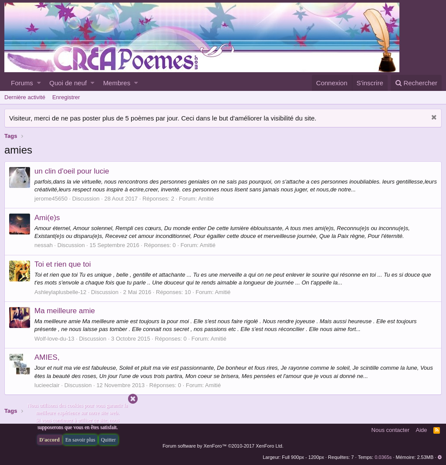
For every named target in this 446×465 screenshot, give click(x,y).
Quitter (108, 440)
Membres (117, 83)
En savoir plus (80, 440)
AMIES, (47, 357)
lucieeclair (47, 385)
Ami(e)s (47, 218)
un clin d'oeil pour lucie (71, 171)
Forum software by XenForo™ (223, 445)
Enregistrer (66, 97)
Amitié (206, 198)
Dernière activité (24, 97)
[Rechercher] (416, 83)
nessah (43, 245)
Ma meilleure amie (64, 311)
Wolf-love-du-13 (54, 338)
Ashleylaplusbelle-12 (60, 292)
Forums (22, 83)
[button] (39, 83)
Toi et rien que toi (62, 264)
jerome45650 (51, 198)
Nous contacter (390, 430)
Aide (421, 430)
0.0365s (383, 457)
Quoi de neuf (68, 83)
